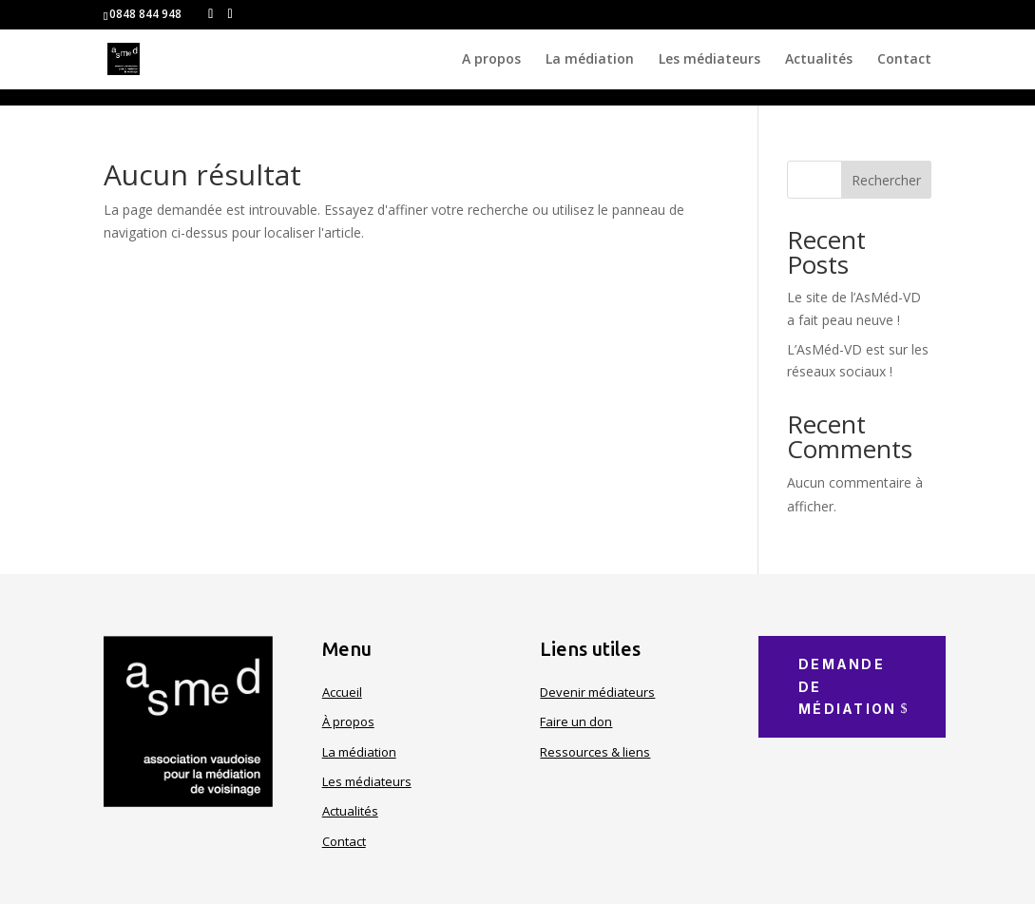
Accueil (342, 692)
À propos (348, 721)
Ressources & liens (595, 751)
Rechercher (886, 180)
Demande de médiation (847, 687)
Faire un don (576, 721)
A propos (491, 59)
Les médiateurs (709, 59)
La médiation (590, 59)
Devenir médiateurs (597, 692)
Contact (904, 59)
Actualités (819, 59)
